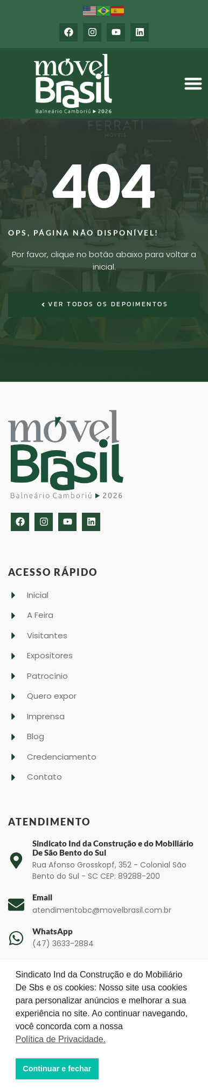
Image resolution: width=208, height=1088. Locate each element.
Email (42, 897)
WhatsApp (52, 931)
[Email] (16, 905)
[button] (193, 84)
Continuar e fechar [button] (57, 1068)
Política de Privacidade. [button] (61, 1039)
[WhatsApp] (16, 938)
